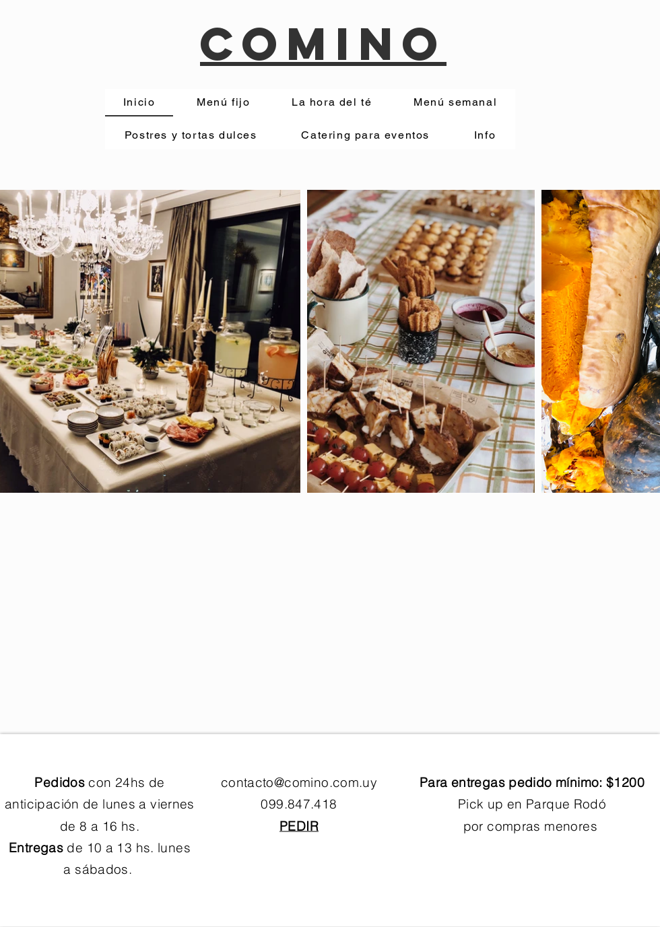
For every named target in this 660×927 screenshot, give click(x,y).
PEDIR (299, 825)
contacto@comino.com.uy (299, 782)
